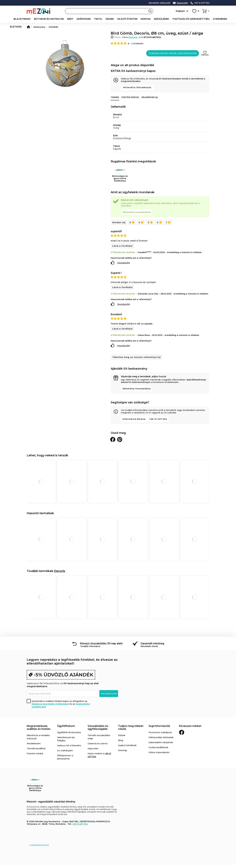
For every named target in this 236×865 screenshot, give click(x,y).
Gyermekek (207, 19)
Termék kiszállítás (36, 748)
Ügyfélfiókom (66, 726)
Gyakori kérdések (127, 745)
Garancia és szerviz (98, 743)
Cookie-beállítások (158, 747)
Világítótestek (120, 19)
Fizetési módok (130, 97)
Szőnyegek (78, 19)
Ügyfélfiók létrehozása (69, 732)
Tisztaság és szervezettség (180, 19)
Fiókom (180, 11)
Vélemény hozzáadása (136, 212)
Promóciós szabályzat (160, 732)
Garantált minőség (152, 643)
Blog (120, 740)
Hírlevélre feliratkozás (137, 87)
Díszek (103, 19)
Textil (92, 19)
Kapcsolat (182, 3)
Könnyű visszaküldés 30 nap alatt (101, 643)
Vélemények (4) (149, 97)
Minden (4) (119, 222)
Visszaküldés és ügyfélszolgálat (98, 727)
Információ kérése (134, 419)
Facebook (181, 732)
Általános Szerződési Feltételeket (50, 704)
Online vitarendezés (159, 752)
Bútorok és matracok (46, 19)
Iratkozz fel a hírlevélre (69, 745)
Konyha (137, 19)
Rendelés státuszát (159, 3)
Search (150, 11)
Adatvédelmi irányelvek (161, 742)
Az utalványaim (65, 750)
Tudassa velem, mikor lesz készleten (173, 53)
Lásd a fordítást (122, 246)
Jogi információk (159, 726)
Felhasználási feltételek (161, 737)
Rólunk (121, 735)
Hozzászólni (123, 262)
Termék (115, 97)
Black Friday (21, 19)
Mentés (205, 55)
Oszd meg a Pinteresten (119, 439)
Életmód (222, 19)
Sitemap (122, 750)
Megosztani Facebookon (112, 439)
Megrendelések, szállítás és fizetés (38, 727)
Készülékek (152, 19)
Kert (66, 19)
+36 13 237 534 (201, 3)
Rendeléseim (34, 743)
